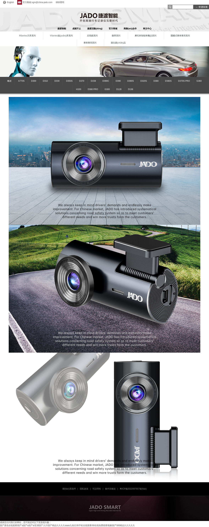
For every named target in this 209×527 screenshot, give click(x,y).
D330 (57, 81)
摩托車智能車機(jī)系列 (145, 35)
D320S (143, 81)
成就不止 (76, 28)
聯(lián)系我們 (69, 489)
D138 (130, 89)
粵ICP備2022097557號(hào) (133, 489)
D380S (168, 81)
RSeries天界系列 (27, 35)
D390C (105, 81)
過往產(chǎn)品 (118, 43)
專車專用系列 (90, 43)
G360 (199, 81)
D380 (156, 81)
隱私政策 (84, 489)
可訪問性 (96, 489)
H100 (78, 89)
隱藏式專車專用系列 (180, 35)
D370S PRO (184, 81)
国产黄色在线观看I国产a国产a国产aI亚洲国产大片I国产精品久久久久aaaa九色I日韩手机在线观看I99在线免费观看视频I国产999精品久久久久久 (67, 525)
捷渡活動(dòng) (94, 28)
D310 (45, 81)
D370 (81, 81)
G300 (107, 89)
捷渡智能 (61, 28)
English (8, 2)
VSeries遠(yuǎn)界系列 (61, 35)
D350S (69, 81)
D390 (118, 81)
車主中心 (147, 28)
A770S (21, 81)
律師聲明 (60, 2)
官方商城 (113, 28)
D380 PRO (93, 89)
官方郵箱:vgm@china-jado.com (35, 2)
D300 (33, 81)
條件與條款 (110, 489)
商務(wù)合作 (130, 28)
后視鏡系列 (92, 35)
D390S (130, 81)
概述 (9, 81)
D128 (119, 89)
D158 (93, 81)
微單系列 (116, 35)
